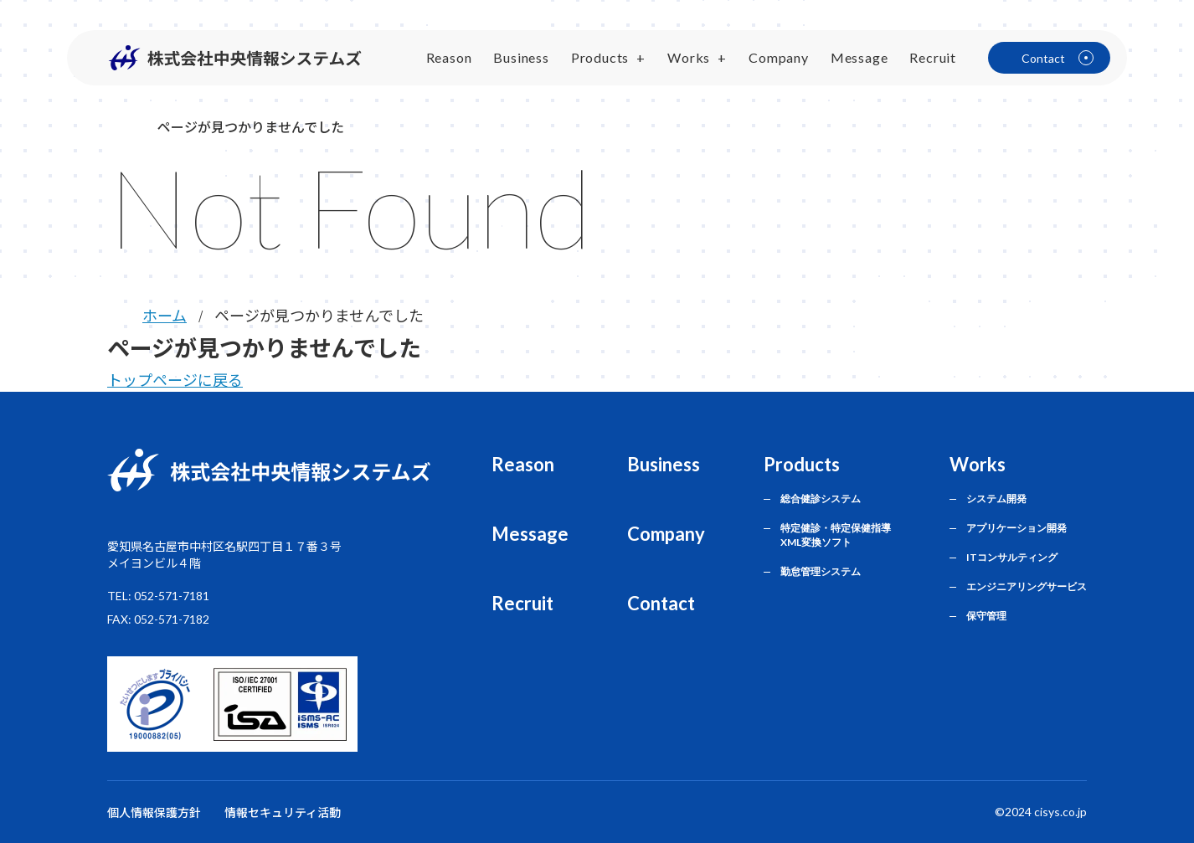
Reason (449, 57)
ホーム (164, 315)
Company (779, 57)
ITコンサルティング (1012, 557)
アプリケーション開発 (1016, 528)
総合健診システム (820, 498)
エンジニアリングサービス (1026, 586)
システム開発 (996, 498)
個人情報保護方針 (154, 812)
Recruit (932, 57)
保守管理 (986, 615)
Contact (661, 603)
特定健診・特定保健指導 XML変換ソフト (835, 535)
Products (600, 57)
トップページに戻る (175, 379)
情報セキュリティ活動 (282, 812)
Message (859, 57)
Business (520, 57)
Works (688, 57)
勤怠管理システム (820, 571)
